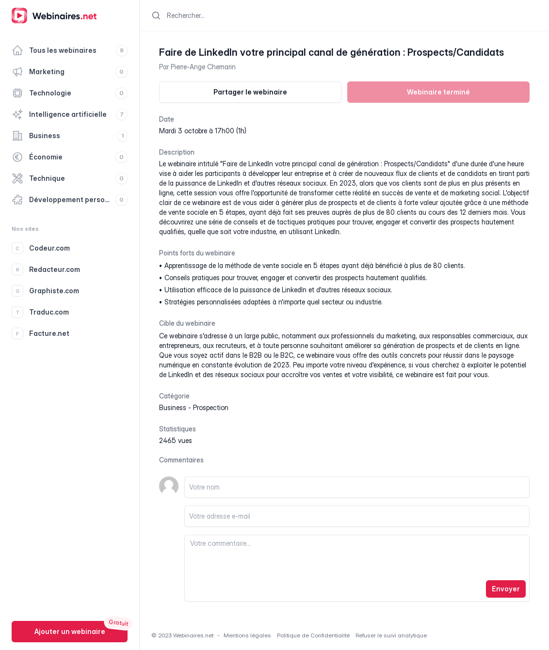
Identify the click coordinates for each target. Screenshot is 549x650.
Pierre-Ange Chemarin (203, 67)
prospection (210, 407)
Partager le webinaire (250, 92)
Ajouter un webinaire (69, 631)
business (172, 407)
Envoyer (506, 589)
